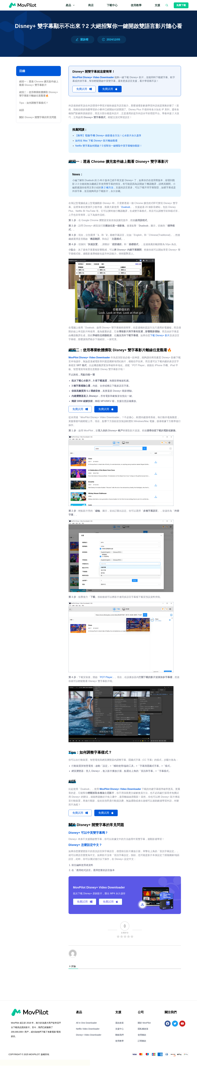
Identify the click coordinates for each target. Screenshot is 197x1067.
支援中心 (119, 1030)
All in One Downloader (86, 1024)
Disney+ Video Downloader (88, 1036)
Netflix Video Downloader (88, 1030)
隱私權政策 (143, 1030)
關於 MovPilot (144, 1024)
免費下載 (181, 5)
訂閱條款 (142, 1042)
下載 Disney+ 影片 (160, 336)
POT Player (106, 678)
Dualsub (125, 207)
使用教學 (136, 5)
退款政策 (119, 1024)
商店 (91, 5)
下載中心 (112, 5)
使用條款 (142, 1036)
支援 (157, 5)
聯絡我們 (119, 1036)
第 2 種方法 (107, 188)
